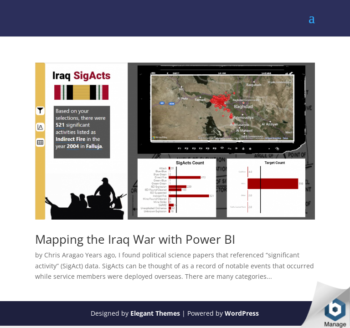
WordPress (242, 313)
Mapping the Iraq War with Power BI (135, 239)
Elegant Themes (155, 313)
